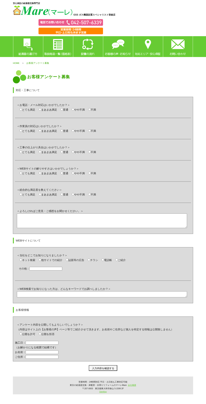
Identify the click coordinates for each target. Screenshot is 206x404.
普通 (65, 109)
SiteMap (103, 396)
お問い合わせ (178, 46)
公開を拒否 (47, 338)
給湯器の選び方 (28, 46)
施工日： (20, 346)
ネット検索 (28, 262)
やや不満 (79, 109)
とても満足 (28, 109)
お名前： (20, 356)
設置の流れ (88, 46)
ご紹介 (122, 262)
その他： (24, 271)
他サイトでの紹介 (51, 262)
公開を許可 (28, 338)
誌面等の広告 (76, 262)
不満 (93, 109)
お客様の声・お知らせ (118, 46)
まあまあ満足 (49, 109)
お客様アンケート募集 (37, 63)
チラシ (94, 262)
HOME (16, 63)
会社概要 (132, 389)
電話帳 (108, 262)
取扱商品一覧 (58, 46)
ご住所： (20, 360)
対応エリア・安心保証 (148, 46)
